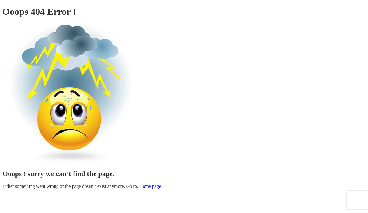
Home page (150, 186)
